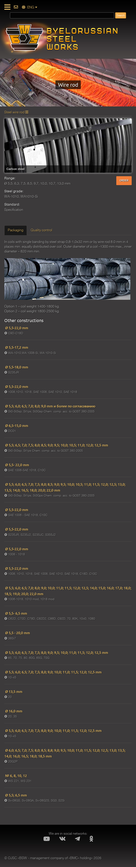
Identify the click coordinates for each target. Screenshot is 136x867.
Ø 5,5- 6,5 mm (15, 613)
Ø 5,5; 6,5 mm (15, 795)
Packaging (15, 230)
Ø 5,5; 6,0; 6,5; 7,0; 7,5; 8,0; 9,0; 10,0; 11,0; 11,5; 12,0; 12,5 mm (53, 672)
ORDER (124, 180)
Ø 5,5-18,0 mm (16, 367)
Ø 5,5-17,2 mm (16, 347)
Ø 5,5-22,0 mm (16, 328)
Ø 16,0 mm (13, 711)
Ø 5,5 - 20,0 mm (17, 633)
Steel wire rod (16, 112)
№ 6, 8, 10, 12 (15, 775)
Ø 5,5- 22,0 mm (16, 465)
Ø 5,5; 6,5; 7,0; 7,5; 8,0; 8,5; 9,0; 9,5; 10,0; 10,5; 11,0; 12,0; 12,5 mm (56, 445)
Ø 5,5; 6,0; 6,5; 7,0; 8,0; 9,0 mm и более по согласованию (49, 406)
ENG (29, 7)
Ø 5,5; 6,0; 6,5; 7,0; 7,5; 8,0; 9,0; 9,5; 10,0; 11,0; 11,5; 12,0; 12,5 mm (56, 652)
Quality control (41, 230)
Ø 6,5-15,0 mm (16, 425)
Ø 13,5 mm (13, 691)
